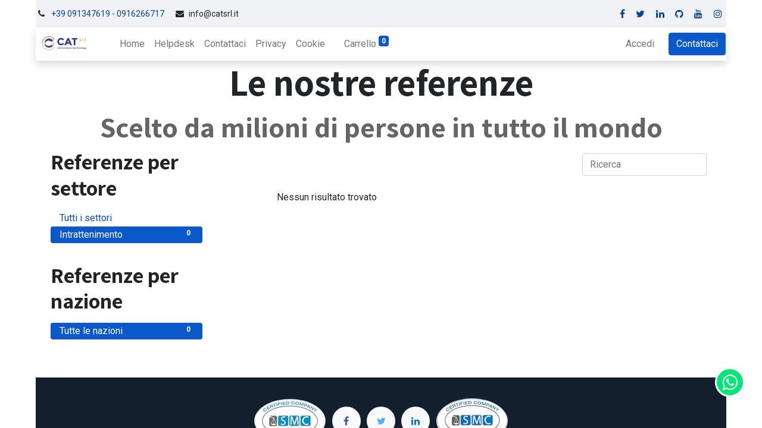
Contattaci (698, 43)
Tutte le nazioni (126, 330)
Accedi (640, 43)
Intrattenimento (126, 234)
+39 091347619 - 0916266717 (107, 13)
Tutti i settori (126, 217)
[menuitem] (131, 44)
